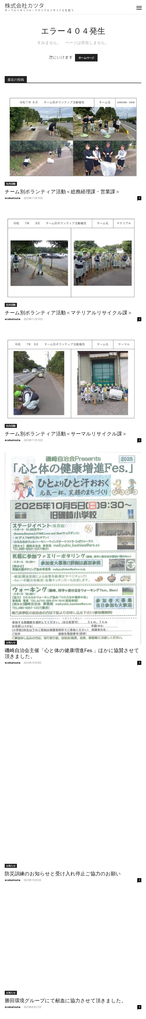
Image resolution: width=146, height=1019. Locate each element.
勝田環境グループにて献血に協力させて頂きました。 (65, 1000)
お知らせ (11, 642)
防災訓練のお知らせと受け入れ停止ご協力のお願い (63, 874)
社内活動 (11, 183)
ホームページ (86, 58)
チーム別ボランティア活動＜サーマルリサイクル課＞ (66, 434)
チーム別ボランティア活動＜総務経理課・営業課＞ (62, 192)
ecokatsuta (12, 198)
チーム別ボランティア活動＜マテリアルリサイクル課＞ (68, 313)
